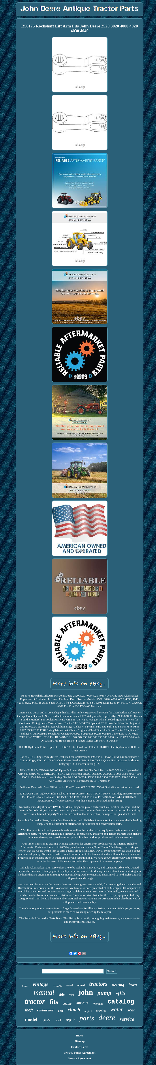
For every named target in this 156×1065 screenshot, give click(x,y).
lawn (132, 984)
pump (104, 993)
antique (82, 1003)
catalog (120, 1001)
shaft (28, 1010)
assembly (57, 986)
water (116, 1009)
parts (86, 1018)
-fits (121, 992)
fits (53, 1001)
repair (70, 1020)
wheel (81, 985)
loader (25, 986)
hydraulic (98, 1003)
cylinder (46, 1020)
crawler (101, 1010)
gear (60, 1010)
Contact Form (79, 1047)
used (69, 985)
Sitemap (80, 1041)
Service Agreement (79, 1058)
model (31, 1019)
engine (67, 1003)
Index (79, 1035)
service (127, 1019)
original (88, 1011)
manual (44, 992)
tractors (98, 984)
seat (130, 1009)
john (85, 992)
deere (106, 1017)
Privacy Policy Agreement (79, 1052)
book (58, 1020)
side (62, 994)
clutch (74, 1009)
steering (118, 985)
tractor (35, 1001)
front (71, 994)
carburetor (45, 1010)
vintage (41, 984)
